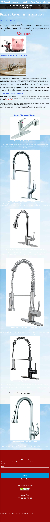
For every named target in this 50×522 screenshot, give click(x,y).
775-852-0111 (19, 392)
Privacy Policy (27, 513)
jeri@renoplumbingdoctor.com (26, 485)
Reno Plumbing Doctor (25, 5)
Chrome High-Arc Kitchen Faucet (25, 441)
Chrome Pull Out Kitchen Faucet (25, 141)
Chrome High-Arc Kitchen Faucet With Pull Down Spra (25, 249)
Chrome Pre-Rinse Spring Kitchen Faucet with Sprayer (25, 202)
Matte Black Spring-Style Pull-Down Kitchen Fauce (25, 381)
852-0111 (25, 7)
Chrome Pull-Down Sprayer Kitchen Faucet (25, 327)
